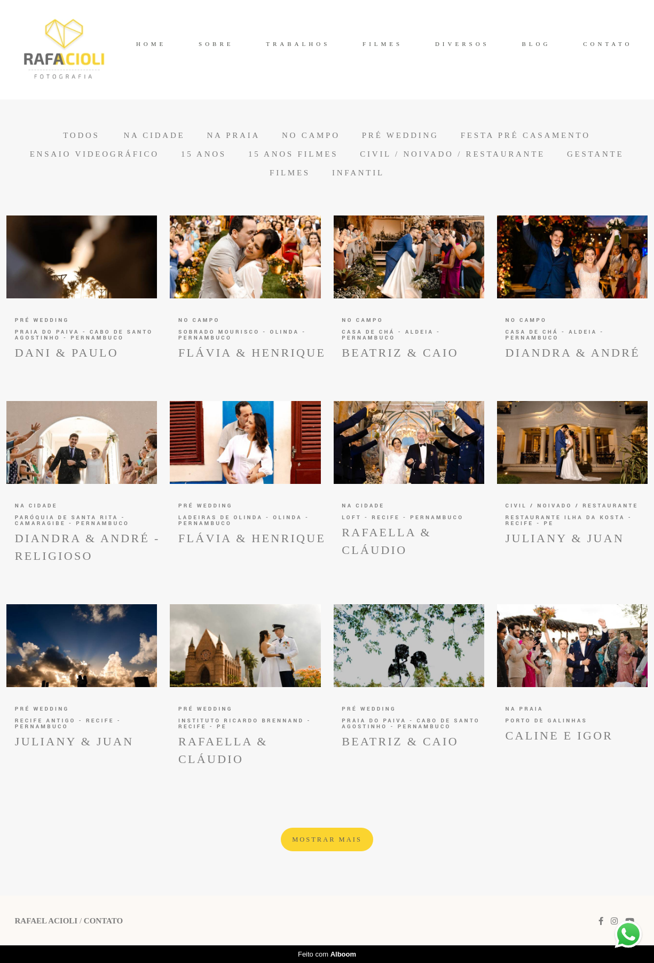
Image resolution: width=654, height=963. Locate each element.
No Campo (311, 136)
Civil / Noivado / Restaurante (452, 154)
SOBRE (216, 44)
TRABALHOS (298, 44)
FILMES (383, 44)
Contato (103, 921)
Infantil (358, 173)
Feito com (327, 954)
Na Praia (233, 136)
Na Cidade (154, 136)
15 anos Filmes (293, 154)
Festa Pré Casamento (525, 136)
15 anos (203, 154)
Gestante (595, 154)
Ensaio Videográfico (94, 154)
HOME (151, 44)
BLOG (536, 44)
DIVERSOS (462, 44)
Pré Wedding (400, 136)
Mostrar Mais (327, 839)
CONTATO (607, 44)
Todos (81, 136)
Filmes (290, 173)
